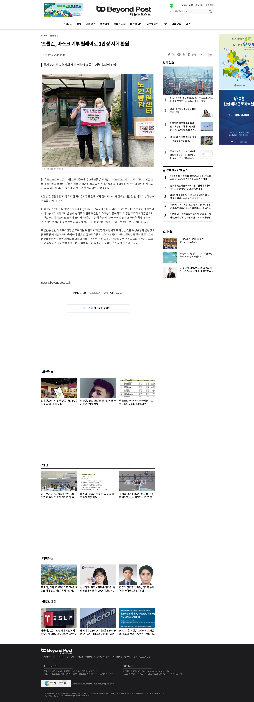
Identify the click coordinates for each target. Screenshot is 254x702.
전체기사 (67, 24)
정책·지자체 (120, 24)
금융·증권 (91, 24)
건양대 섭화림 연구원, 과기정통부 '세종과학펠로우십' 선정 (136, 589)
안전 (165, 24)
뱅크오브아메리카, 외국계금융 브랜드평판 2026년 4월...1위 (136, 402)
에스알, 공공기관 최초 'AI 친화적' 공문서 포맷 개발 (97, 496)
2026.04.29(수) (186, 5)
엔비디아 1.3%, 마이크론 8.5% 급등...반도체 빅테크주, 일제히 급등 (98, 632)
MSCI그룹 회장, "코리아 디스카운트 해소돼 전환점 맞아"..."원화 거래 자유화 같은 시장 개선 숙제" (136, 632)
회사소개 (199, 5)
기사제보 (59, 657)
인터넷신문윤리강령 (142, 657)
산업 (79, 24)
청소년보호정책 (103, 657)
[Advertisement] (98, 260)
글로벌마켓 (152, 24)
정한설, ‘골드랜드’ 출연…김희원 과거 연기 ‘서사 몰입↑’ (98, 402)
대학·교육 (176, 24)
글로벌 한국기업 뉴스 (175, 170)
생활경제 (104, 24)
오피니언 (168, 232)
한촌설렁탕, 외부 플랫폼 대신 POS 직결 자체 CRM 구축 (59, 402)
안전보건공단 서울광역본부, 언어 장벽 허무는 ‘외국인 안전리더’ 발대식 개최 (58, 496)
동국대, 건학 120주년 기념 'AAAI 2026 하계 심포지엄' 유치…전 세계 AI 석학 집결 (59, 589)
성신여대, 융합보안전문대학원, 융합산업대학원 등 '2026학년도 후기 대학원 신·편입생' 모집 (98, 589)
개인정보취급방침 (85, 657)
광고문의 (209, 5)
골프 (188, 24)
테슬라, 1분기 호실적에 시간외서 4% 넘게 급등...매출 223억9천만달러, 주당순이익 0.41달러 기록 (59, 632)
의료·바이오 (136, 24)
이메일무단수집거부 (121, 657)
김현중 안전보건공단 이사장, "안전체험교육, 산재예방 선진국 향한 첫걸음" (136, 496)
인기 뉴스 (168, 62)
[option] (62, 10)
